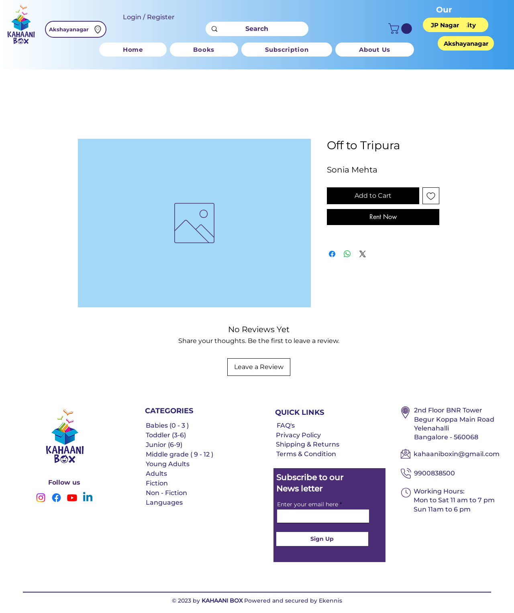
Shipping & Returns (307, 444)
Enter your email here (307, 504)
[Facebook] (56, 497)
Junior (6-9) (164, 445)
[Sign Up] (322, 539)
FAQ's (286, 425)
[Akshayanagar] (75, 29)
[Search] (257, 29)
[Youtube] (72, 497)
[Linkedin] (88, 497)
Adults (156, 473)
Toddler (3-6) (166, 435)
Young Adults (168, 464)
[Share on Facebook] (332, 254)
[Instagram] (41, 497)
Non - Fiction (166, 493)
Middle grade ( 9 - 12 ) (179, 454)
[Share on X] (362, 254)
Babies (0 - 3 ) (167, 425)
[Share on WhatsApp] (347, 254)
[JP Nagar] (445, 25)
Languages (164, 502)
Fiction (157, 483)
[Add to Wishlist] (430, 195)
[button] (401, 28)
